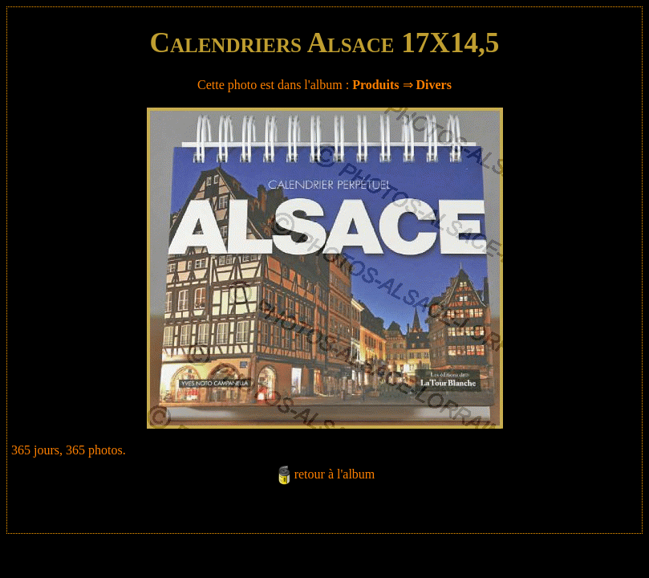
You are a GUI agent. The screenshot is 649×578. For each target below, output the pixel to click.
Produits (375, 85)
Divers (434, 85)
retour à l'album (334, 474)
